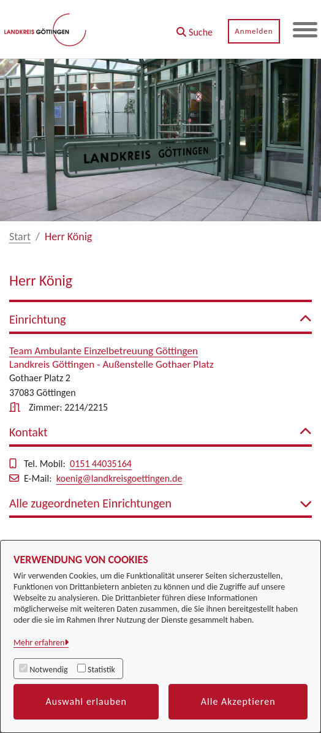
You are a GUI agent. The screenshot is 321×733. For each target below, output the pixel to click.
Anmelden (254, 31)
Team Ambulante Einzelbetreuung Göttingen (103, 350)
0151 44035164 (101, 463)
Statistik (101, 669)
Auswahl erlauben (86, 701)
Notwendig (48, 669)
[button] (194, 28)
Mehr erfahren (38, 642)
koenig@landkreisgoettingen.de (119, 478)
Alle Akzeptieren (238, 701)
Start (20, 236)
